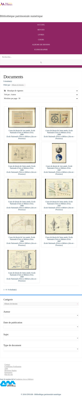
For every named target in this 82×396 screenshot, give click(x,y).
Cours (41, 40)
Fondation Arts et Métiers (24, 379)
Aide (6, 368)
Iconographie (41, 49)
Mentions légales (10, 370)
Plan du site (8, 374)
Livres (41, 35)
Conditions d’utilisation (12, 366)
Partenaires (8, 372)
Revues (41, 30)
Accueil (41, 25)
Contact (7, 365)
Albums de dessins (41, 45)
